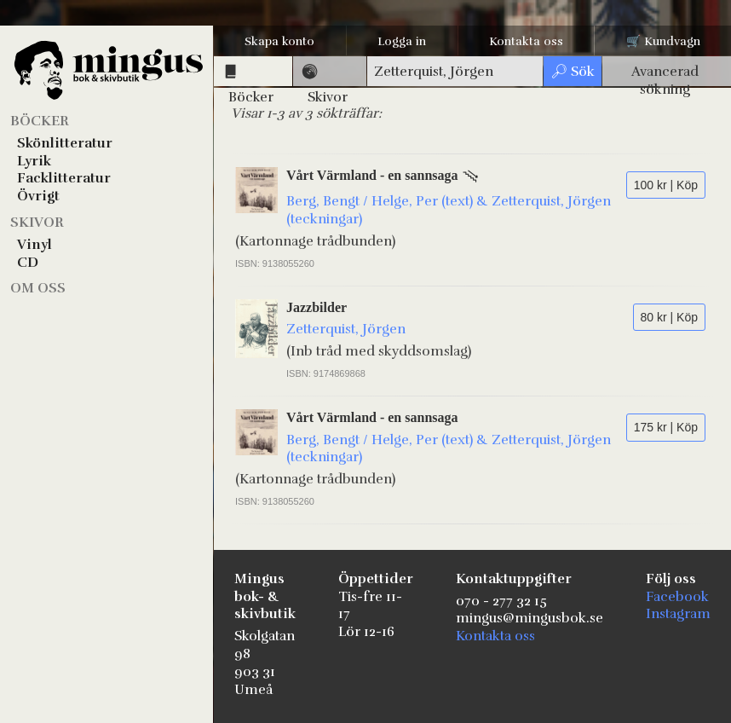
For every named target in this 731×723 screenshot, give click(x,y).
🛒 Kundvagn (663, 41)
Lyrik (34, 161)
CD (27, 262)
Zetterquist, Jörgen (346, 329)
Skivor (37, 222)
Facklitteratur (64, 178)
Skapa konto (279, 41)
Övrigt (38, 196)
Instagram (678, 613)
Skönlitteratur (64, 143)
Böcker (39, 121)
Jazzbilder (316, 307)
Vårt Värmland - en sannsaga (372, 175)
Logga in (401, 41)
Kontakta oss (526, 41)
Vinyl (34, 244)
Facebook (677, 596)
